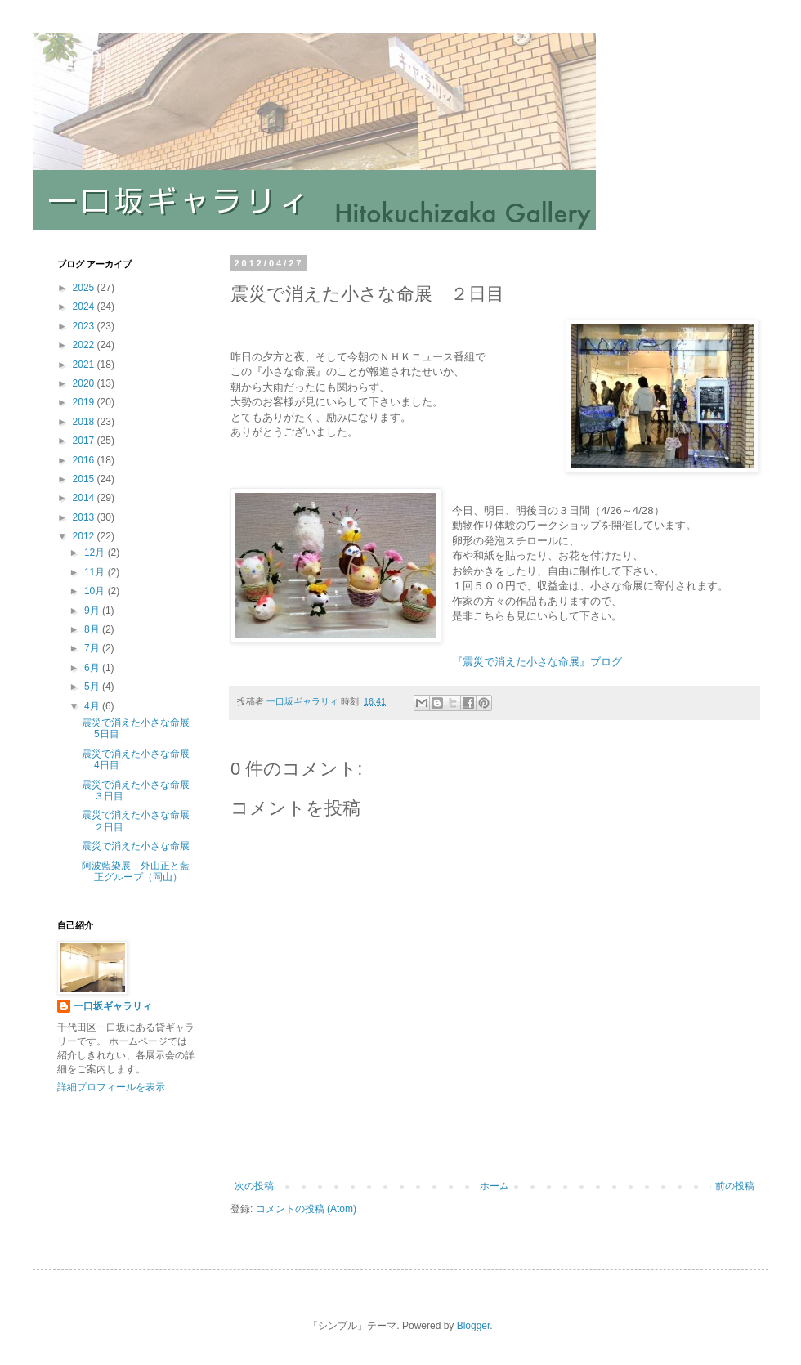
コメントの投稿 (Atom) (306, 1209)
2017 (85, 440)
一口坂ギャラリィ (113, 1006)
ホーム (494, 1186)
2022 (85, 345)
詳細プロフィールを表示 (111, 1087)
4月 (93, 706)
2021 (85, 364)
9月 (93, 610)
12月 (96, 552)
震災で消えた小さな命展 (136, 846)
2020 (85, 383)
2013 (85, 517)
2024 (85, 306)
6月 (93, 668)
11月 (96, 572)
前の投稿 (734, 1186)
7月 (93, 648)
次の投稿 (254, 1186)
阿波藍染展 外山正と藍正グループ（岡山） (136, 871)
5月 (93, 686)
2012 (85, 536)
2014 (85, 497)
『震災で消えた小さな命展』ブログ (537, 662)
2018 (85, 421)
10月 (96, 591)
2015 (85, 479)
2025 (85, 287)
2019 (85, 402)
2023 (85, 326)
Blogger (473, 1325)
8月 (93, 629)
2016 (85, 460)
